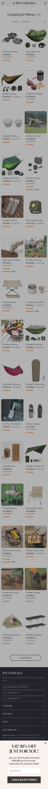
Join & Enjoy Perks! (24, 779)
